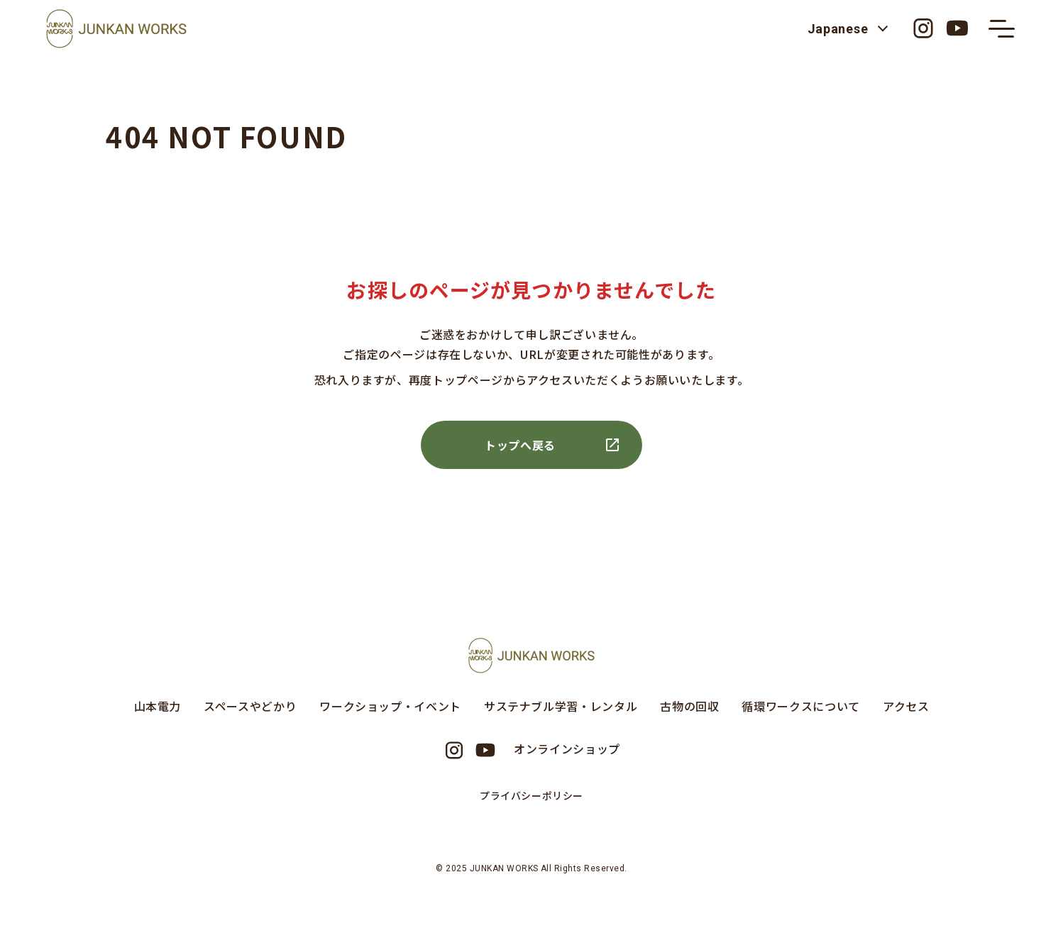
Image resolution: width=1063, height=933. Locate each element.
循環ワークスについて (800, 705)
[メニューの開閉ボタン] (1000, 28)
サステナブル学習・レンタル (560, 705)
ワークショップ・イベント (390, 705)
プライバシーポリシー (531, 795)
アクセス (906, 705)
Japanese (833, 28)
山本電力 (158, 705)
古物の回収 (689, 705)
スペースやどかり (250, 705)
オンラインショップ (567, 748)
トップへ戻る (520, 444)
